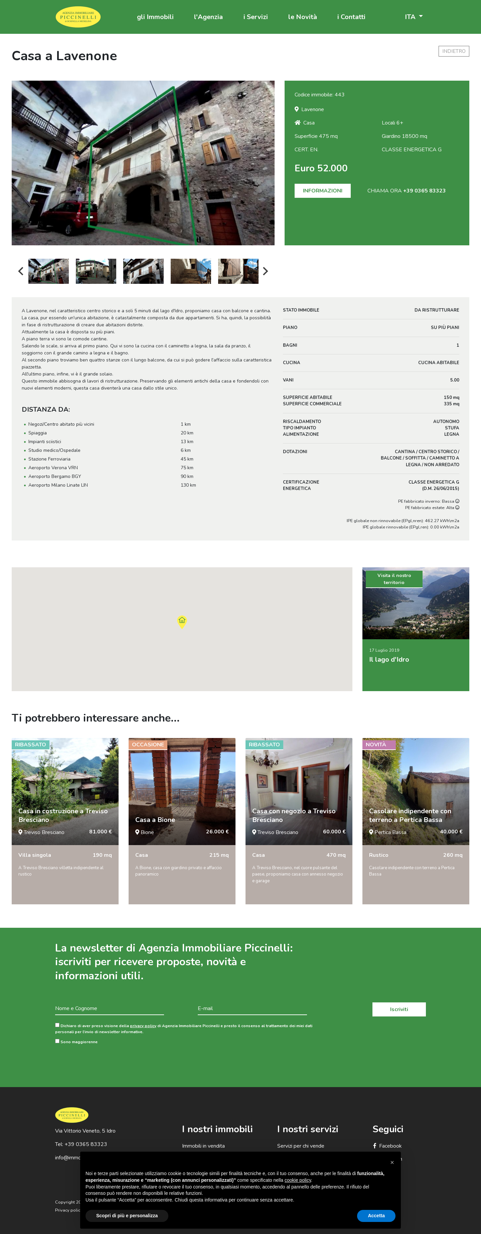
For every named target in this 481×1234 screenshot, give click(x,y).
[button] (392, 1162)
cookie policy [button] (298, 1180)
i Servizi (256, 16)
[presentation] (106, 1061)
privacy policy (143, 1026)
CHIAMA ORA (406, 190)
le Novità (302, 16)
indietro (454, 51)
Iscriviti (399, 1009)
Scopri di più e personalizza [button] (127, 1215)
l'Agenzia (208, 16)
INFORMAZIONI (322, 190)
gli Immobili (155, 16)
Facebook (387, 1146)
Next (265, 271)
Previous (20, 271)
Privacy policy (69, 1210)
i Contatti (351, 16)
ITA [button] (411, 16)
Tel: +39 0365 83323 (81, 1144)
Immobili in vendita (203, 1146)
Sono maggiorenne (76, 1042)
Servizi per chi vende (300, 1146)
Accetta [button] (376, 1215)
